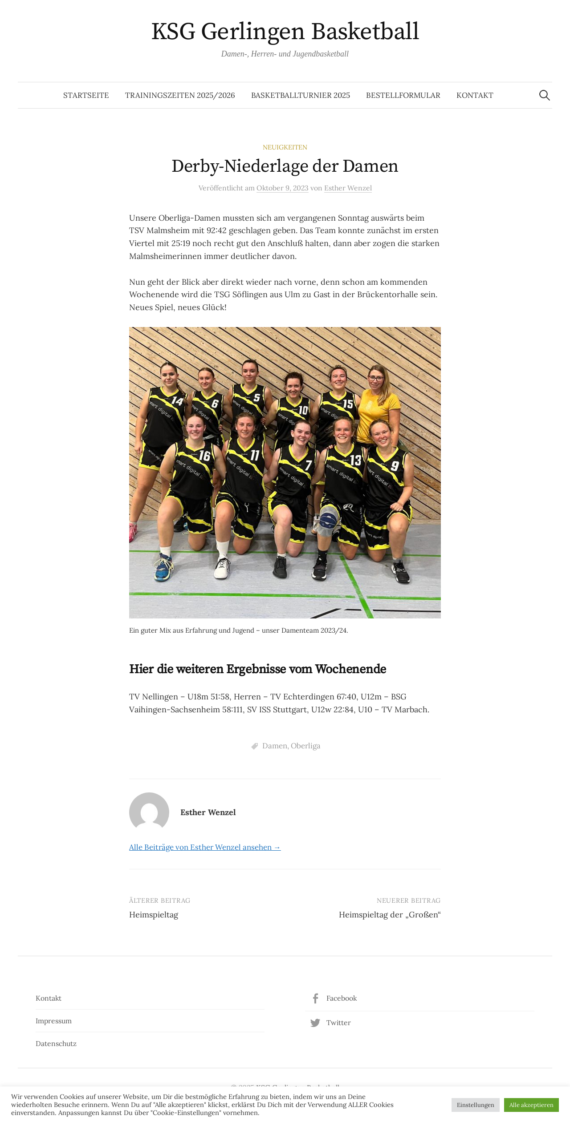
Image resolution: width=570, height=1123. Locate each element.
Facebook (341, 998)
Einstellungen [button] (475, 1105)
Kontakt (474, 95)
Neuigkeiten (285, 147)
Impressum (54, 1020)
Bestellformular (403, 95)
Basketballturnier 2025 (300, 95)
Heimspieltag (153, 914)
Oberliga (306, 746)
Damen (274, 746)
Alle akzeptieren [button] (531, 1105)
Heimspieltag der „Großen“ (390, 914)
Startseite (86, 95)
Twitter (338, 1022)
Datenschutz (56, 1043)
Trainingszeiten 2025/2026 (180, 95)
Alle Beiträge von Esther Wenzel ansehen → (205, 847)
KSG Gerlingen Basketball (285, 32)
